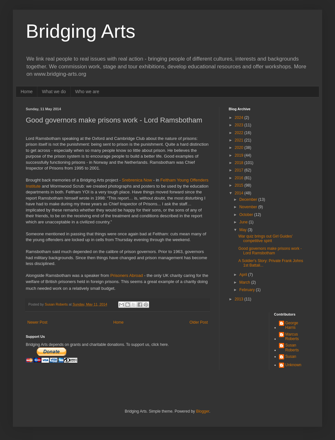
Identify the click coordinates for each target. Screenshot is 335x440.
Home (27, 91)
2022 (239, 133)
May (243, 230)
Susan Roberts (292, 347)
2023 (239, 125)
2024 (239, 117)
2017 (239, 170)
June (244, 222)
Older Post (198, 322)
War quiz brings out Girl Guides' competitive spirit (265, 238)
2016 (239, 178)
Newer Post (37, 322)
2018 (239, 163)
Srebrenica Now (137, 180)
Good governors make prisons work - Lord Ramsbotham (270, 250)
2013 (239, 299)
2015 (239, 185)
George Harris (291, 325)
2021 (239, 140)
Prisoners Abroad (127, 275)
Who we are (87, 91)
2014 (239, 193)
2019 (239, 155)
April (243, 274)
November (248, 207)
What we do (54, 91)
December (248, 199)
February (247, 290)
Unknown (293, 365)
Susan (290, 356)
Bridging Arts (80, 31)
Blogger (202, 411)
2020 (239, 147)
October (246, 214)
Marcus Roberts (292, 336)
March (245, 282)
